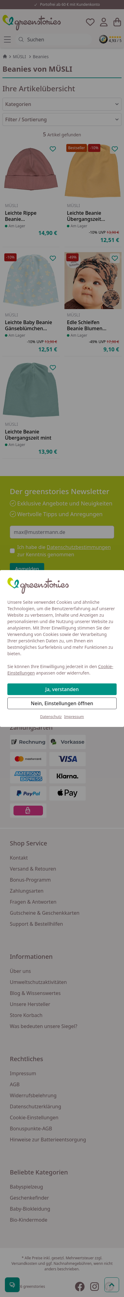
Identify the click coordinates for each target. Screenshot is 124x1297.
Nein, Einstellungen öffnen (62, 703)
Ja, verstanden (62, 689)
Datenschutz (51, 716)
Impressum (74, 716)
